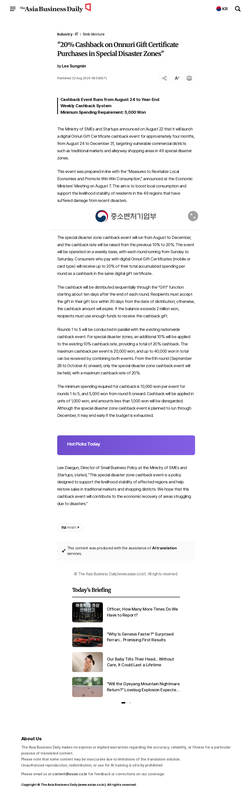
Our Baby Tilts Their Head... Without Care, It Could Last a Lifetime (140, 662)
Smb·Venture (94, 34)
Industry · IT (68, 34)
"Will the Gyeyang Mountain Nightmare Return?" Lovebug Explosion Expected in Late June (143, 687)
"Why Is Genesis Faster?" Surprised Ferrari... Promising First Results (140, 637)
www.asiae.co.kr (92, 785)
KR (222, 8)
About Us (31, 738)
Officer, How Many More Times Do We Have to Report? (142, 612)
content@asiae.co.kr (69, 774)
